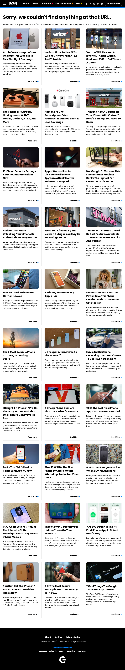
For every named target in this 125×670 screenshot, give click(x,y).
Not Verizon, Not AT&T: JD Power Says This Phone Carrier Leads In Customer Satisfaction (102, 297)
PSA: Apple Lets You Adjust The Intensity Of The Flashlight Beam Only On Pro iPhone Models (20, 532)
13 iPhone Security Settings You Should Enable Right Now (19, 175)
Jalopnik (53, 651)
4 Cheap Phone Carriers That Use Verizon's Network (61, 409)
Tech (35, 3)
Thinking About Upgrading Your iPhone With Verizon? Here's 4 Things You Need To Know (103, 117)
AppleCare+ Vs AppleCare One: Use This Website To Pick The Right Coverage (19, 56)
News (26, 3)
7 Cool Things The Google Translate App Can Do (101, 588)
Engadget (43, 651)
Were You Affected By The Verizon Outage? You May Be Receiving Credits (62, 234)
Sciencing (71, 651)
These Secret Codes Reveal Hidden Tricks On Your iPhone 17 (61, 530)
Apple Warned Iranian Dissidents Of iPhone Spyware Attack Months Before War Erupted (59, 176)
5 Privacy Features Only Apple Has (59, 294)
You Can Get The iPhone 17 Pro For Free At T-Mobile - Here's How (19, 589)
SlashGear (82, 651)
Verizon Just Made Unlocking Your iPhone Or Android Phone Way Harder (20, 234)
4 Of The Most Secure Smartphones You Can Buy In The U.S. (61, 589)
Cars (77, 3)
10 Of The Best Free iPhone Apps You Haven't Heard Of (103, 409)
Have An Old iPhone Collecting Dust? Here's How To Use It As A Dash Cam (103, 355)
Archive (58, 637)
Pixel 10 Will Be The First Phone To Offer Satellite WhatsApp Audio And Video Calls (62, 472)
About (48, 637)
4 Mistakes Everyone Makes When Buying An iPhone (103, 469)
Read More (32, 81)
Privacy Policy (73, 637)
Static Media (50, 641)
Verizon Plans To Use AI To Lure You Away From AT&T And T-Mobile (61, 56)
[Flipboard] (98, 4)
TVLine (61, 651)
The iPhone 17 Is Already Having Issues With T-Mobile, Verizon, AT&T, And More (19, 117)
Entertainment (63, 3)
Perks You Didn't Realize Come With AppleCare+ (17, 469)
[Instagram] (94, 4)
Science (46, 3)
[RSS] (102, 4)
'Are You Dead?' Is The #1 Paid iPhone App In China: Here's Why (102, 530)
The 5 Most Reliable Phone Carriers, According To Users (19, 355)
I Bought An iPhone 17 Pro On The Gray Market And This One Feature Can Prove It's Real (20, 413)
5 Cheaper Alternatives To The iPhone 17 (61, 353)
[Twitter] (90, 4)
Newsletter (113, 4)
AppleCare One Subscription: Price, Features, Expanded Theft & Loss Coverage (62, 117)
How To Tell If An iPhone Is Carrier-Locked (18, 294)
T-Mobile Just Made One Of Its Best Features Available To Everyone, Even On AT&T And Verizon (103, 235)
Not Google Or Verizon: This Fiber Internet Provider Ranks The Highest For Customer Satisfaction (103, 176)
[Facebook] (87, 4)
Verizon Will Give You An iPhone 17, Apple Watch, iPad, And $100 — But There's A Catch (103, 57)
